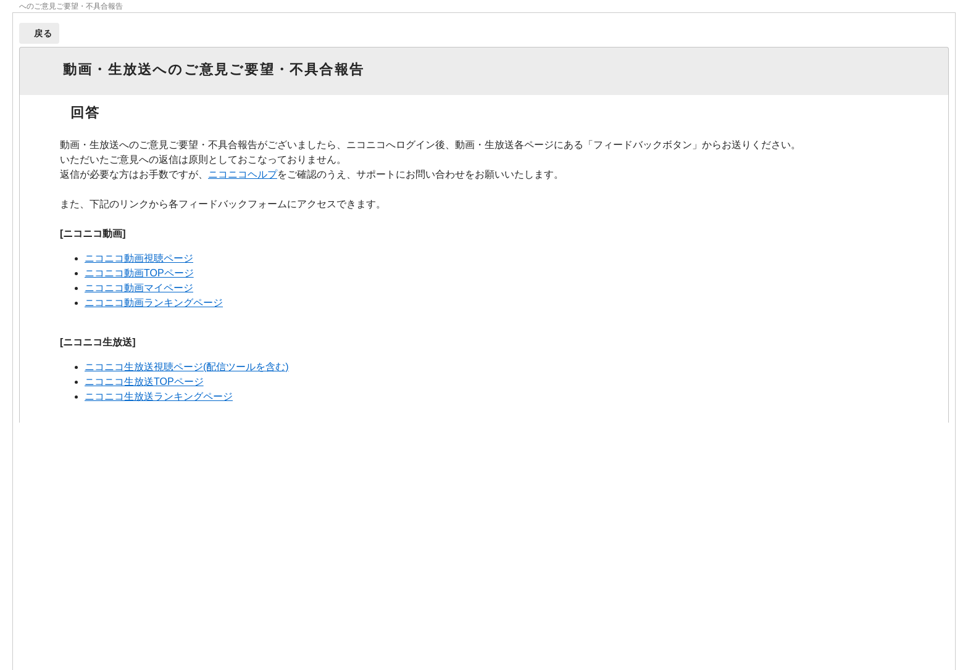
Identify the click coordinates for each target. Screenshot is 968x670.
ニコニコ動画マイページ (139, 288)
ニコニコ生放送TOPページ (144, 381)
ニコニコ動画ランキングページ (154, 302)
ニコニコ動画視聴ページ (139, 258)
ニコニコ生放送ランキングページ (159, 396)
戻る (43, 33)
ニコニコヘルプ (242, 174)
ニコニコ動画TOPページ (139, 273)
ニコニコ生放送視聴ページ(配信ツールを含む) (187, 367)
